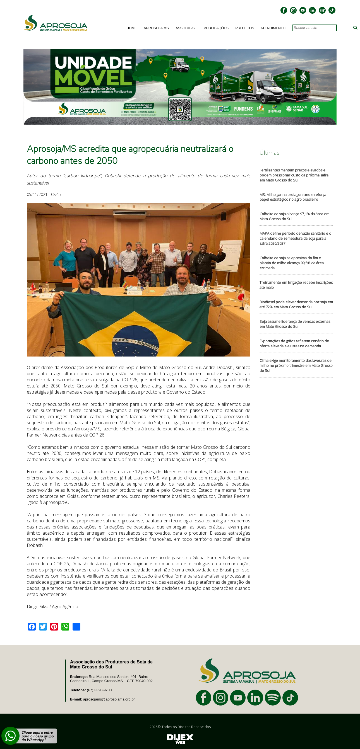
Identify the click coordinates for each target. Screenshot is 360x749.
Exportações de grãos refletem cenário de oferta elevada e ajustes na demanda (294, 343)
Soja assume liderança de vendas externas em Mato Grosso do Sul (295, 324)
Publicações (216, 28)
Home (131, 28)
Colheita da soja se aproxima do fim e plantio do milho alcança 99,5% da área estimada (292, 262)
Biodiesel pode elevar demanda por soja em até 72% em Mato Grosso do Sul (296, 304)
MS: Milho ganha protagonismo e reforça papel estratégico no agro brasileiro (293, 197)
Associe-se (186, 28)
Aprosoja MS (156, 28)
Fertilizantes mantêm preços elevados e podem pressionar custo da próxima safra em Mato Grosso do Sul (294, 175)
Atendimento (272, 28)
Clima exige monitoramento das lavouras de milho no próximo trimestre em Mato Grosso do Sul (296, 365)
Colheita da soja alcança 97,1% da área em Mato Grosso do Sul (294, 216)
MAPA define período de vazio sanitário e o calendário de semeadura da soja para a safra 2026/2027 (295, 238)
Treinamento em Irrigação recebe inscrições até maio (296, 285)
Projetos (245, 28)
